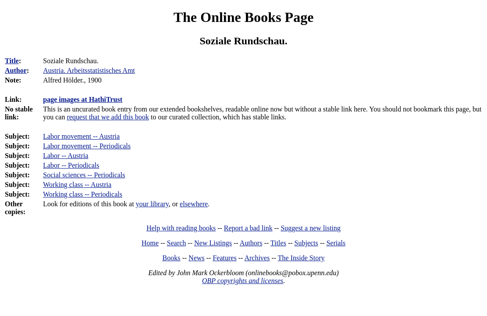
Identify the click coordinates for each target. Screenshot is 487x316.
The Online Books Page (243, 17)
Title (12, 61)
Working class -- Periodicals (82, 194)
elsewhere (194, 204)
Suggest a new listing (310, 228)
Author (16, 70)
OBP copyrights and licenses (242, 280)
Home (150, 243)
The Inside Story (301, 258)
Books (171, 258)
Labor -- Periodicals (71, 165)
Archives (257, 258)
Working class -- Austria (77, 184)
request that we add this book (108, 117)
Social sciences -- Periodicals (84, 175)
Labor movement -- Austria (81, 136)
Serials (336, 243)
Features (224, 258)
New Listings (213, 243)
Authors (251, 243)
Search (176, 243)
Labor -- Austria (65, 155)
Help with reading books (181, 228)
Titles (278, 243)
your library (152, 204)
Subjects (306, 243)
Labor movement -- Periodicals (87, 146)
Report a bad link (248, 228)
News (196, 258)
